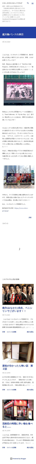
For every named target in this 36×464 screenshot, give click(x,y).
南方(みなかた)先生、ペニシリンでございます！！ (17, 309)
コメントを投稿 (11, 332)
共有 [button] (30, 217)
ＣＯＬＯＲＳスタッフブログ (12, 3)
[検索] (28, 3)
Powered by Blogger (18, 458)
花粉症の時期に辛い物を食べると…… (17, 425)
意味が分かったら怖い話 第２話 (17, 367)
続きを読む (30, 332)
